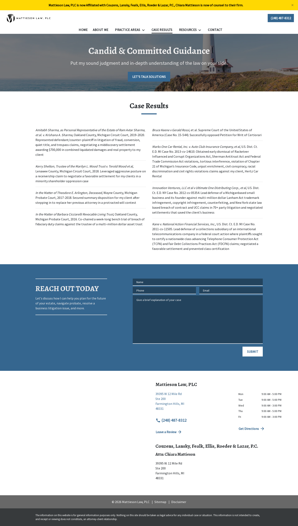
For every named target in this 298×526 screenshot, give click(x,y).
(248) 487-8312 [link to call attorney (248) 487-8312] (171, 420)
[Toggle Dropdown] (144, 30)
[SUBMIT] (252, 351)
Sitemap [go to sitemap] (160, 502)
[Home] (83, 30)
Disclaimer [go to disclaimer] (178, 502)
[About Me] (100, 30)
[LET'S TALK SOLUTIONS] (149, 77)
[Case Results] (162, 30)
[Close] (292, 5)
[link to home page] (28, 18)
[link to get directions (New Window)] (193, 402)
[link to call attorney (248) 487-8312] (281, 18)
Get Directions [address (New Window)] (252, 428)
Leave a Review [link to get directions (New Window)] (169, 431)
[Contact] (215, 30)
